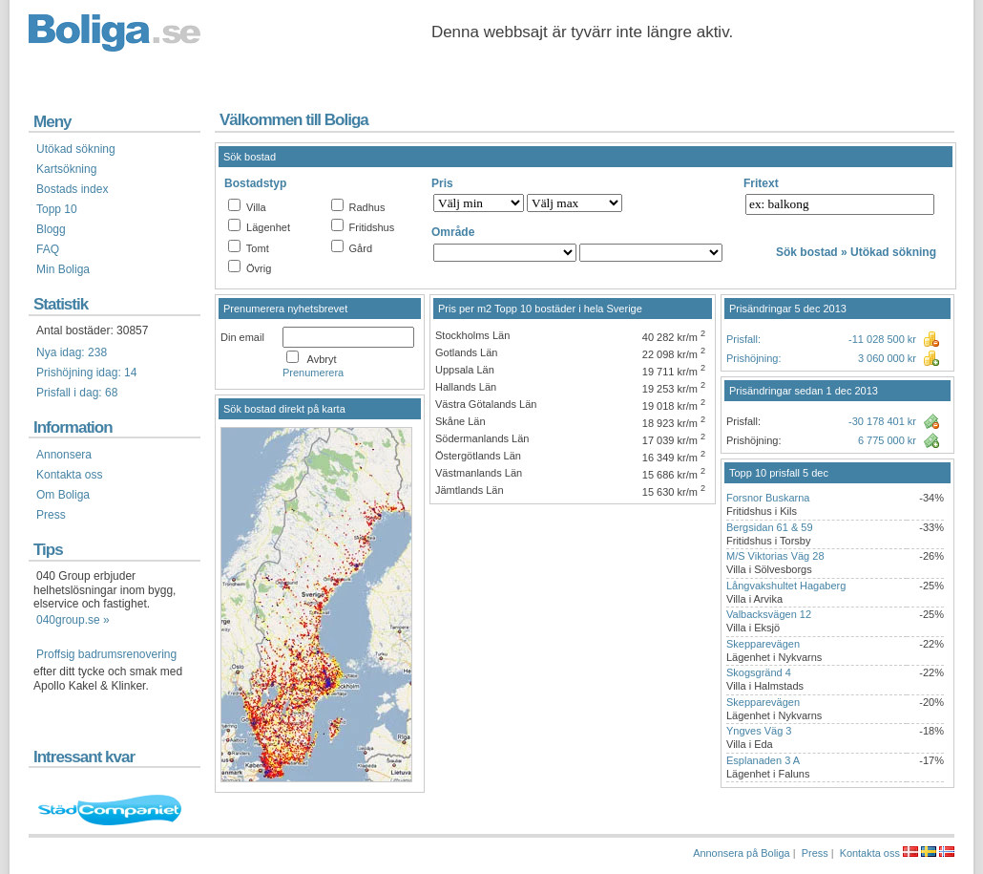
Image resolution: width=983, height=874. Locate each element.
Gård (360, 248)
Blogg (51, 229)
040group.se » (73, 620)
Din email (242, 337)
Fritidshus (372, 227)
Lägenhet (268, 227)
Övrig (258, 268)
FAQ (47, 249)
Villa (256, 207)
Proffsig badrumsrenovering (106, 654)
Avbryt (322, 359)
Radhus (367, 207)
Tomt (257, 248)
